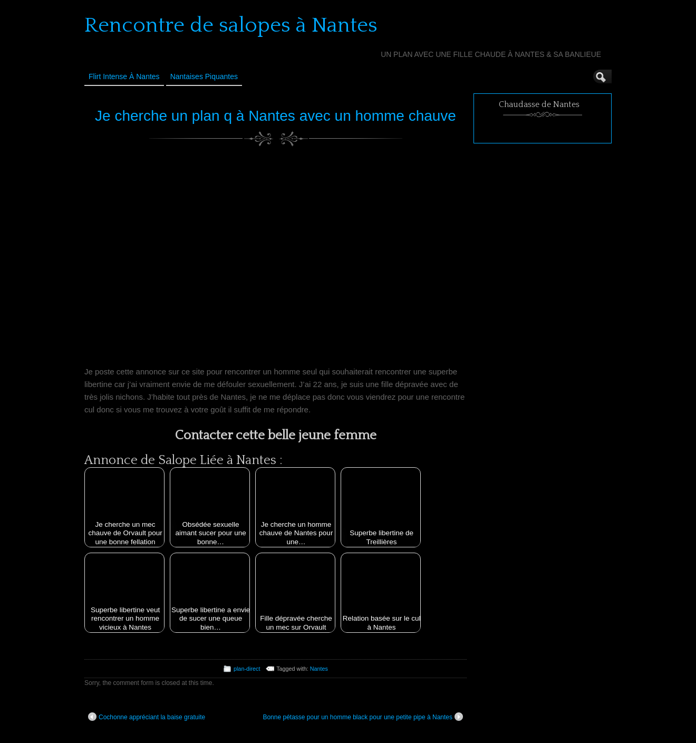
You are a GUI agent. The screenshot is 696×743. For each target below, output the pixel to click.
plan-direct (247, 668)
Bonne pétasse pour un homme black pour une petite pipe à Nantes (363, 716)
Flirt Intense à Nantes (124, 76)
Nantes (319, 668)
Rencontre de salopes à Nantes (231, 25)
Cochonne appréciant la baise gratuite (146, 716)
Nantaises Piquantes (204, 76)
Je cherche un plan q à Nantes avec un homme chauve (275, 116)
